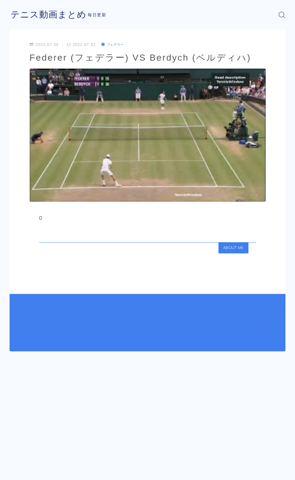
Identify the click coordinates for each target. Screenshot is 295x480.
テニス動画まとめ (51, 15)
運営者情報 (19, 473)
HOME (16, 454)
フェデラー (114, 44)
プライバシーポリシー (60, 473)
